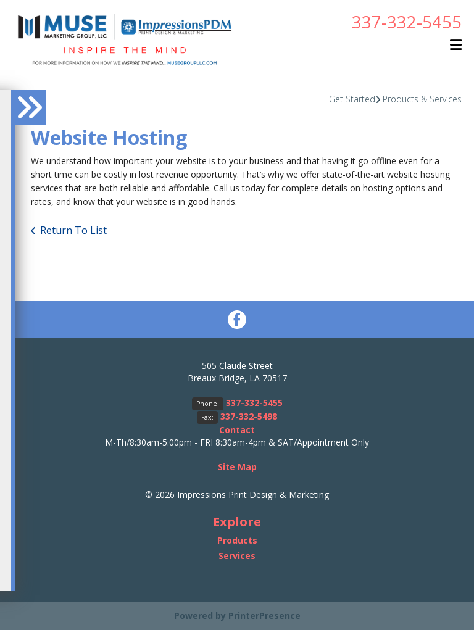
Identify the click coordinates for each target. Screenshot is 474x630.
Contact (237, 430)
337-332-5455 (407, 21)
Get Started (352, 99)
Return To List (73, 230)
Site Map (237, 467)
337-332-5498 (248, 416)
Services (237, 556)
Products (237, 540)
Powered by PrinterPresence (237, 615)
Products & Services (422, 99)
